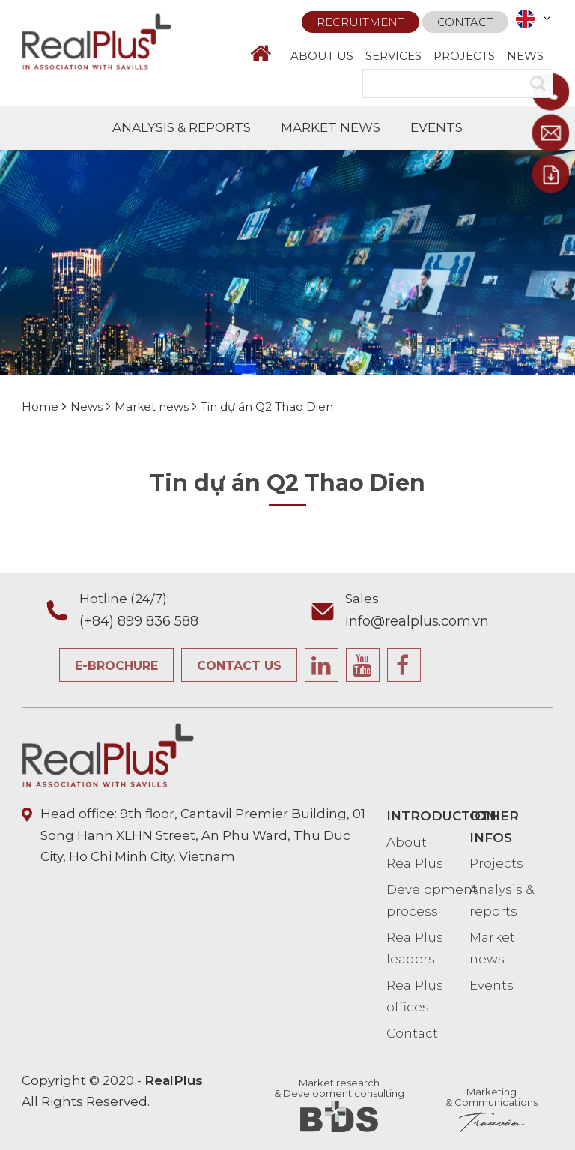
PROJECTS (464, 56)
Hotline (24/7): (193, 611)
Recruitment (360, 22)
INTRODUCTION (428, 815)
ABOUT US (321, 56)
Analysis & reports (501, 900)
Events (491, 985)
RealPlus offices (414, 996)
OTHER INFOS (494, 826)
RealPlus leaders (414, 948)
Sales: (459, 611)
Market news (492, 948)
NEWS (525, 56)
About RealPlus (414, 853)
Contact (465, 22)
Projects (496, 863)
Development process (428, 900)
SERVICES (393, 56)
